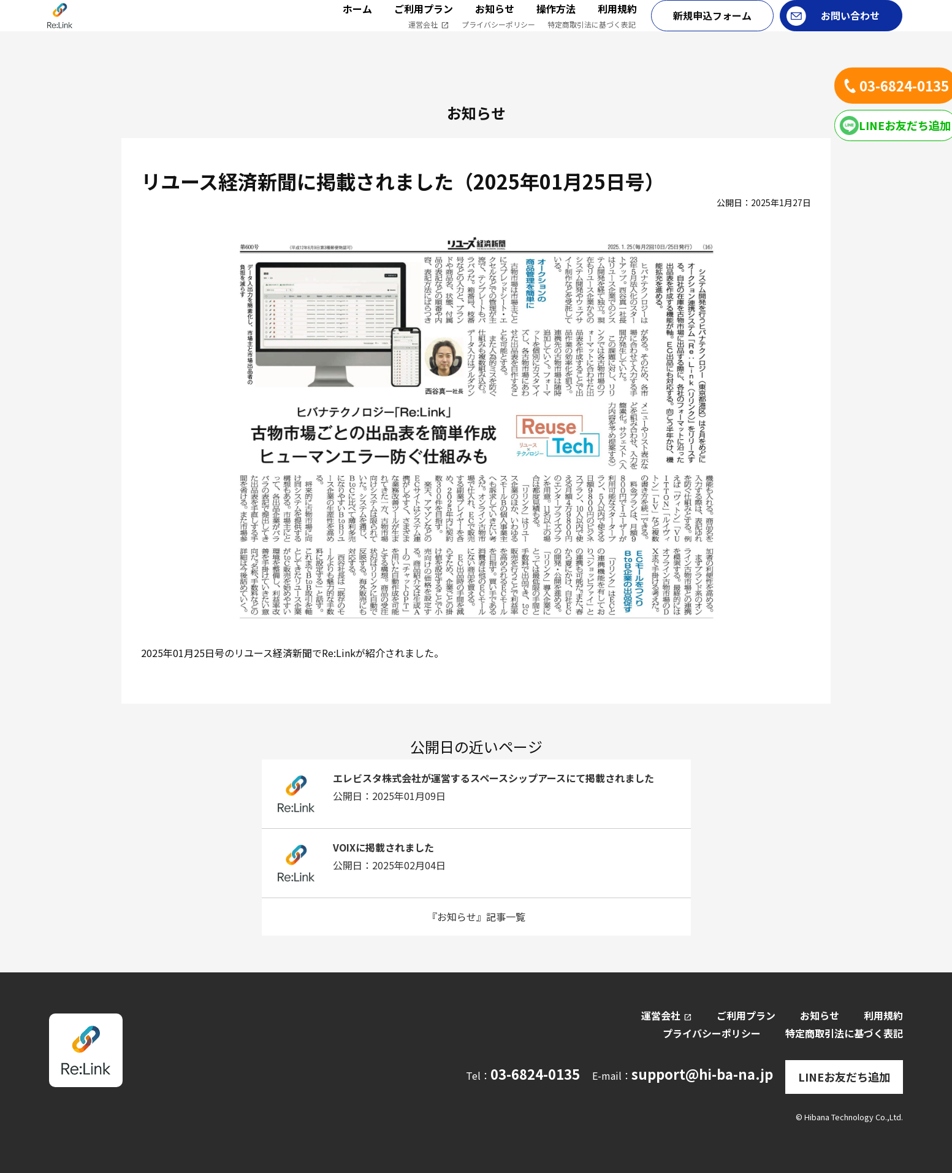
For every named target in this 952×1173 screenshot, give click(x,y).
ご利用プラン (423, 22)
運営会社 (428, 38)
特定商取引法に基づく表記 (591, 38)
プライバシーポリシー (498, 38)
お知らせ (494, 22)
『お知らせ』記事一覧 (476, 916)
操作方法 (556, 22)
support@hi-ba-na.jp (709, 1074)
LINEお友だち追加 (844, 1074)
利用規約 (617, 22)
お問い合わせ (850, 28)
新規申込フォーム (712, 28)
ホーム (357, 22)
